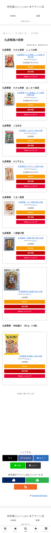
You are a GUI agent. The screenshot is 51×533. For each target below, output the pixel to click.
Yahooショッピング (30, 76)
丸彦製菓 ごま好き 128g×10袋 (31, 131)
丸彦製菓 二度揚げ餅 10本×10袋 (30, 238)
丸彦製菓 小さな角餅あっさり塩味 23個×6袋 (30, 94)
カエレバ (34, 59)
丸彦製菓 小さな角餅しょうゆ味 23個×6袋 (30, 56)
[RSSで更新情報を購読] (25, 487)
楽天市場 (31, 72)
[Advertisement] (25, 421)
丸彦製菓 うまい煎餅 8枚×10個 (30, 202)
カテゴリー (25, 524)
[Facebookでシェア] (25, 458)
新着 (38, 520)
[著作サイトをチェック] (13, 480)
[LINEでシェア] (17, 465)
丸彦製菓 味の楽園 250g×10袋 (31, 292)
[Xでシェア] (10, 458)
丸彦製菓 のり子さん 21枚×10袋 (30, 166)
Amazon (31, 67)
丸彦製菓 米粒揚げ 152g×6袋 (30, 356)
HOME (13, 520)
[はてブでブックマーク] (41, 458)
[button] (33, 465)
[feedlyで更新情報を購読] (37, 480)
